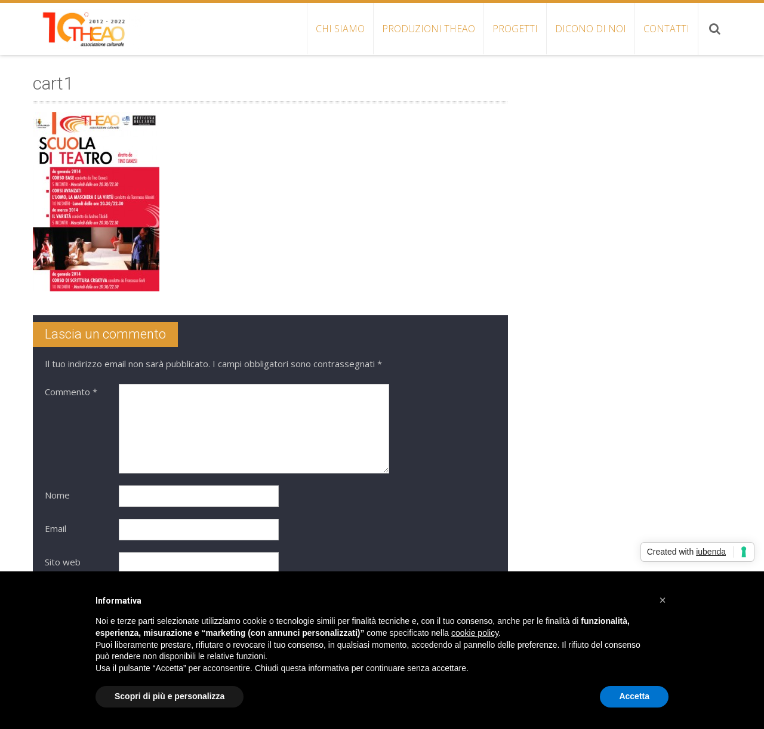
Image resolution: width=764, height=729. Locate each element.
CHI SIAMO (340, 28)
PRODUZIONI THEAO (428, 28)
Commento (71, 392)
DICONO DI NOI (590, 28)
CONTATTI (666, 28)
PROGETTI (515, 28)
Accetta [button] (634, 696)
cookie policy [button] (474, 633)
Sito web (63, 562)
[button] (662, 600)
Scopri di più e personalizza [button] (169, 696)
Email (55, 528)
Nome (57, 495)
